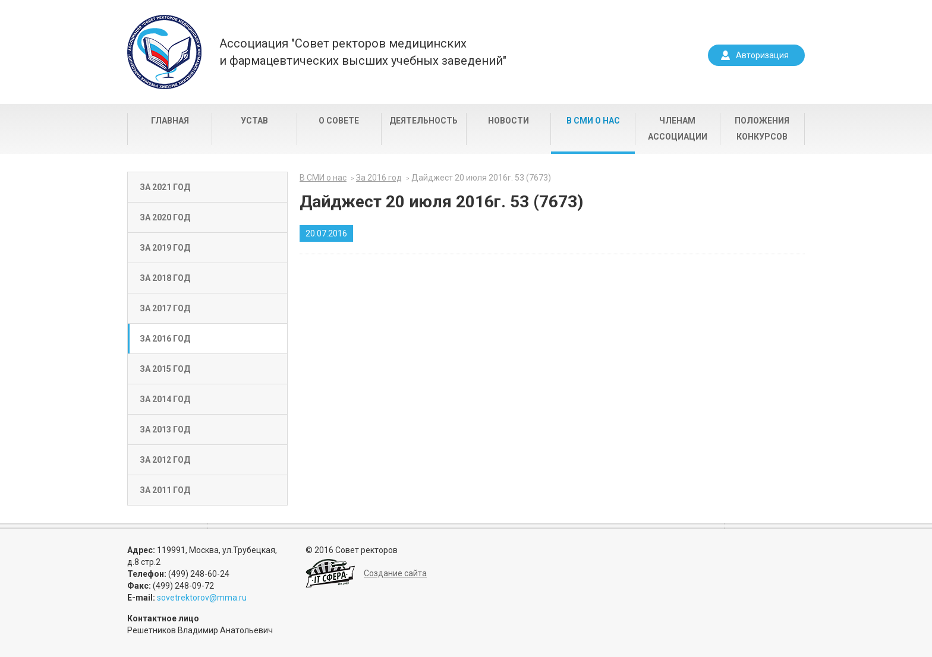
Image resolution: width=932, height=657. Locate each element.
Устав (254, 120)
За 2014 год (165, 399)
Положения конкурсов (762, 128)
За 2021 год (165, 187)
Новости (508, 120)
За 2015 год (165, 369)
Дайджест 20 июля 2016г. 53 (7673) (481, 177)
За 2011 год (165, 490)
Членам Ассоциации (677, 128)
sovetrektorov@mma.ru (202, 597)
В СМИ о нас (593, 120)
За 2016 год (165, 338)
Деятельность (423, 120)
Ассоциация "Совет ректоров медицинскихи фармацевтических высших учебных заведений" (362, 52)
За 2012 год (165, 460)
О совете (339, 120)
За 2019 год (165, 247)
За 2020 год (165, 217)
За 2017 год (165, 308)
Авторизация (762, 55)
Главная (170, 120)
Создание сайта (395, 573)
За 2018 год (165, 278)
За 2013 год (165, 429)
